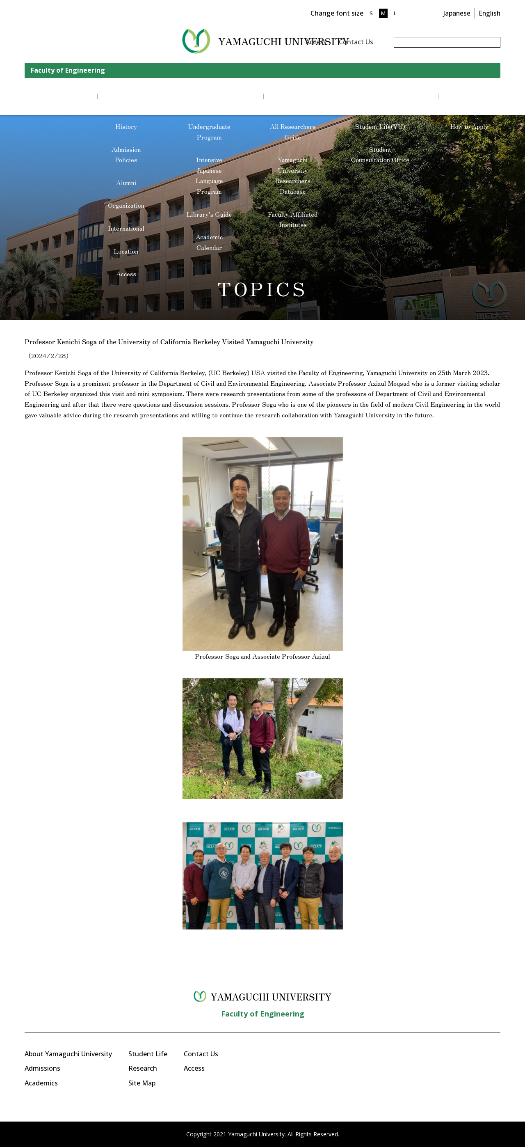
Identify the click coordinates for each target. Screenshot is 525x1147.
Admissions (42, 1068)
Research (142, 1068)
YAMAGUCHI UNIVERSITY (126, 41)
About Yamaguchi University (68, 1053)
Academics (41, 1082)
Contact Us (356, 41)
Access (316, 41)
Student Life (147, 1053)
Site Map (141, 1082)
